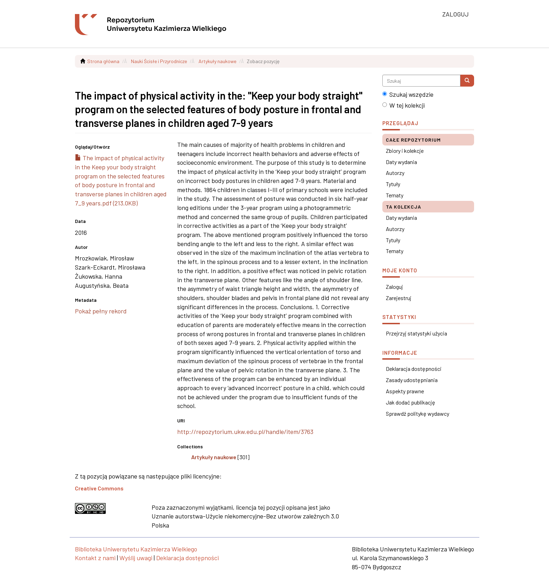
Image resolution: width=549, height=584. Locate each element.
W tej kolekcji (403, 105)
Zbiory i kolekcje (405, 150)
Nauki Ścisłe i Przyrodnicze (159, 61)
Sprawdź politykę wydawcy (417, 413)
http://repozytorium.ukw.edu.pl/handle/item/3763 (245, 431)
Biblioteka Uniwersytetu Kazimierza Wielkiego (136, 549)
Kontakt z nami (95, 558)
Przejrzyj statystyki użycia (416, 333)
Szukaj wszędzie (407, 94)
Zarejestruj (398, 297)
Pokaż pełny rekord (101, 311)
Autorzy (395, 172)
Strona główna (103, 61)
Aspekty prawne (405, 391)
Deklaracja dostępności (414, 368)
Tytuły (393, 184)
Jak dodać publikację (410, 402)
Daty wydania (401, 161)
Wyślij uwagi (135, 558)
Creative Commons (99, 488)
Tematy (394, 195)
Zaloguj (394, 286)
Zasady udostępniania (412, 379)
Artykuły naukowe (217, 61)
